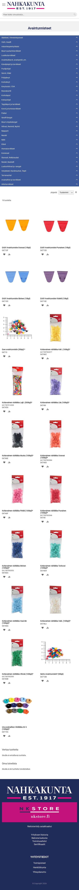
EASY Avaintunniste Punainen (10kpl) (55, 248)
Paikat (4, 113)
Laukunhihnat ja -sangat (11, 166)
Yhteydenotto (39, 872)
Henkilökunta (39, 867)
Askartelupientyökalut (10, 46)
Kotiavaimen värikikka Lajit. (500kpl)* (17, 402)
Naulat (4, 135)
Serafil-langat (6, 118)
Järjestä (53, 192)
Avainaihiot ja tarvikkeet (11, 180)
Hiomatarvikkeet (8, 149)
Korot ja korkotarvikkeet (11, 109)
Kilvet (3, 144)
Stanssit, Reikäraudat (10, 158)
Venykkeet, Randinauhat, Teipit (13, 171)
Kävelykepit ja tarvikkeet (11, 64)
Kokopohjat (6, 100)
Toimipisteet (39, 863)
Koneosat (5, 153)
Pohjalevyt (5, 78)
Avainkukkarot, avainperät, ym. (13, 60)
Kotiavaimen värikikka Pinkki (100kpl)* (17, 511)
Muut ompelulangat (9, 122)
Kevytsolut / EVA (8, 86)
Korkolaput (5, 95)
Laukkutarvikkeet (8, 55)
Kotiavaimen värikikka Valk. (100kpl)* (55, 621)
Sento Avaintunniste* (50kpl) (51, 674)
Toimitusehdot (39, 841)
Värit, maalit (6, 42)
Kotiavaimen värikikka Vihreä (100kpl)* (17, 674)
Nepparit (4, 131)
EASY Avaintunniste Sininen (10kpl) (16, 298)
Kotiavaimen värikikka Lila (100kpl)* (54, 402)
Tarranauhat (6, 175)
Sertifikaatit (39, 844)
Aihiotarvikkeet (7, 184)
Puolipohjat (6, 69)
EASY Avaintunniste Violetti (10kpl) (54, 298)
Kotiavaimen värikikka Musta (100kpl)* (17, 456)
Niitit (3, 140)
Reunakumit (6, 91)
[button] (4, 254)
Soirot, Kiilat (6, 73)
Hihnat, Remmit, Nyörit (10, 126)
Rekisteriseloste (39, 838)
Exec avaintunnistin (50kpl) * (13, 349)
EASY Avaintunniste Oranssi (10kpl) (16, 248)
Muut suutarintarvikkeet (11, 51)
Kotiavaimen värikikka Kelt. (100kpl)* (55, 349)
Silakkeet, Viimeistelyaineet (12, 38)
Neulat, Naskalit (7, 162)
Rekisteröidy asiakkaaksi (39, 826)
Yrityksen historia (39, 834)
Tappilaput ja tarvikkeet (10, 104)
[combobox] (39, 14)
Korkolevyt (5, 82)
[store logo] (26, 5)
